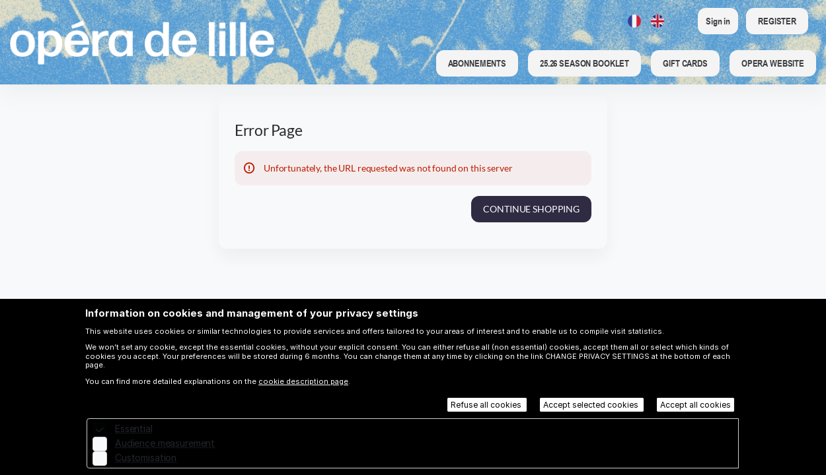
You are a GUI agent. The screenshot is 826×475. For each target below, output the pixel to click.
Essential (134, 428)
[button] (477, 63)
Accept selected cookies (591, 405)
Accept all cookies (695, 405)
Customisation (145, 457)
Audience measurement (165, 443)
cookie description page (303, 381)
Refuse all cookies (487, 405)
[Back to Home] (142, 42)
